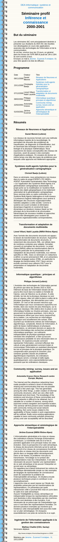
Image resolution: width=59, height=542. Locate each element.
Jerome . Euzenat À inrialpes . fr (38, 537)
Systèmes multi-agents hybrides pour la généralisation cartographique (45, 85)
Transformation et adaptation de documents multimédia (46, 93)
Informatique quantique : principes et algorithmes (46, 99)
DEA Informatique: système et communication (36, 6)
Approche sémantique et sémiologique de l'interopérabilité (46, 112)
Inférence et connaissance (35, 20)
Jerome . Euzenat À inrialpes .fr (43, 59)
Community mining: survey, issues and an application (45, 105)
